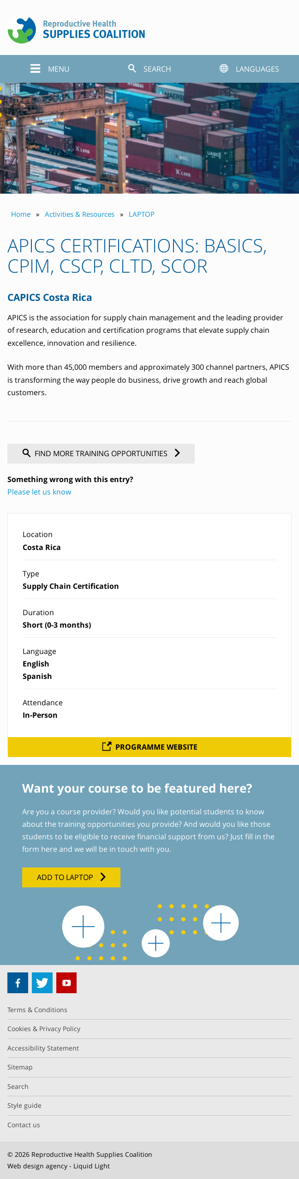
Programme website (156, 747)
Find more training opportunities (101, 453)
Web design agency (37, 1165)
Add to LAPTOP (65, 877)
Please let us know (39, 492)
